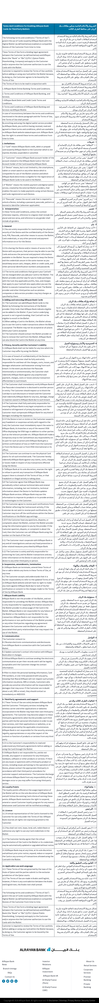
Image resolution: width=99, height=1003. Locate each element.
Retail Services (90, 965)
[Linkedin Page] (16, 981)
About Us (90, 961)
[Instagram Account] (11, 981)
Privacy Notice (74, 1000)
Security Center (88, 1000)
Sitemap (63, 1000)
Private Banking (87, 985)
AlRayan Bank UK (50, 975)
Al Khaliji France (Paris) (49, 981)
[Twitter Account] (7, 981)
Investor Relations (46, 963)
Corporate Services (88, 971)
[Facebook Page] (3, 981)
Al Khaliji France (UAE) (49, 988)
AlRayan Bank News (8, 963)
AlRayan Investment (47, 970)
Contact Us (10, 976)
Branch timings (10, 968)
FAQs (10, 972)
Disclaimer (53, 1000)
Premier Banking (87, 978)
